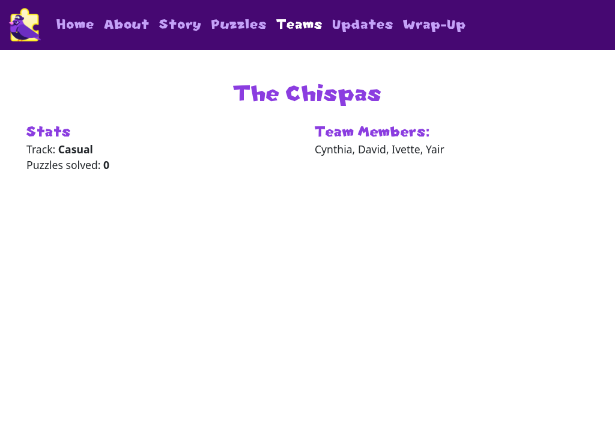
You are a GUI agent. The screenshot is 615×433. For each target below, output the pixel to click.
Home (75, 24)
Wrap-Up (434, 24)
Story (180, 24)
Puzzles (239, 24)
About (127, 24)
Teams (299, 24)
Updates (362, 24)
